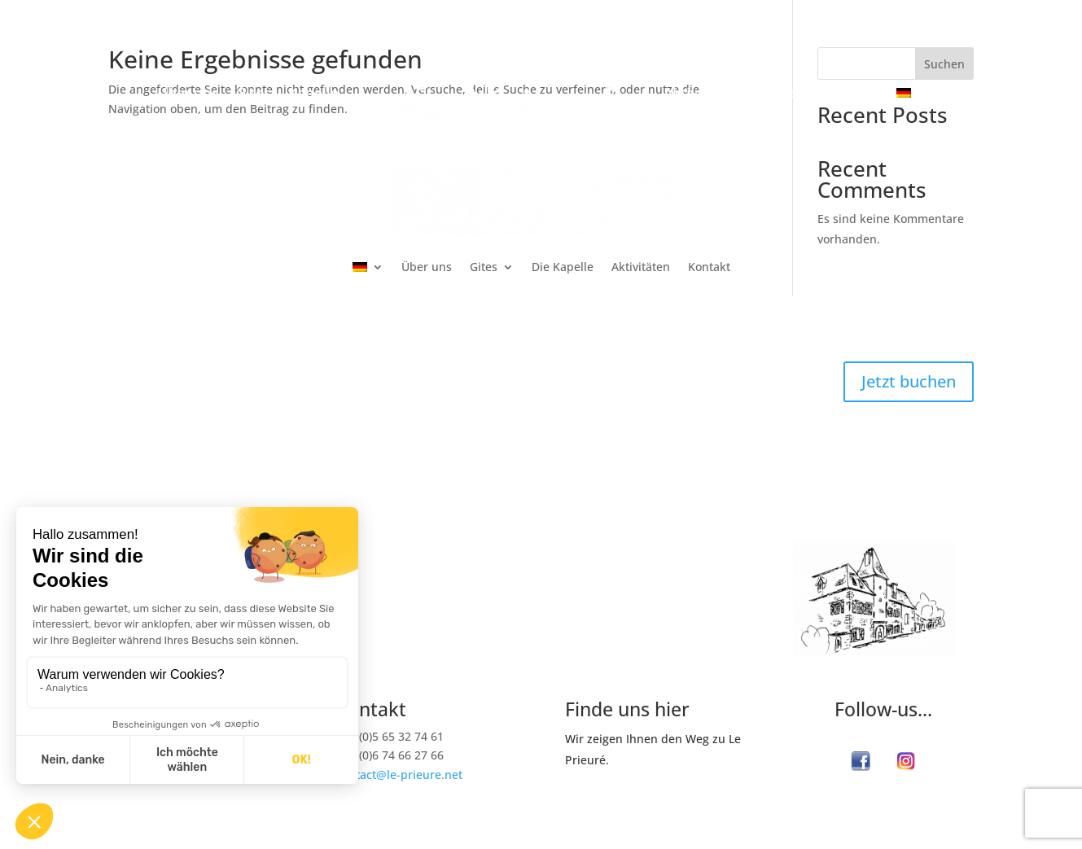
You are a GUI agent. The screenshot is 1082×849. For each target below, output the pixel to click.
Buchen (853, 94)
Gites (253, 94)
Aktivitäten (701, 94)
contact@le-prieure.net (399, 774)
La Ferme (647, 554)
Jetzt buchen (908, 381)
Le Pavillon (676, 578)
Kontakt (783, 94)
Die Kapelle (563, 266)
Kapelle (313, 94)
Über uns (187, 94)
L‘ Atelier (594, 578)
